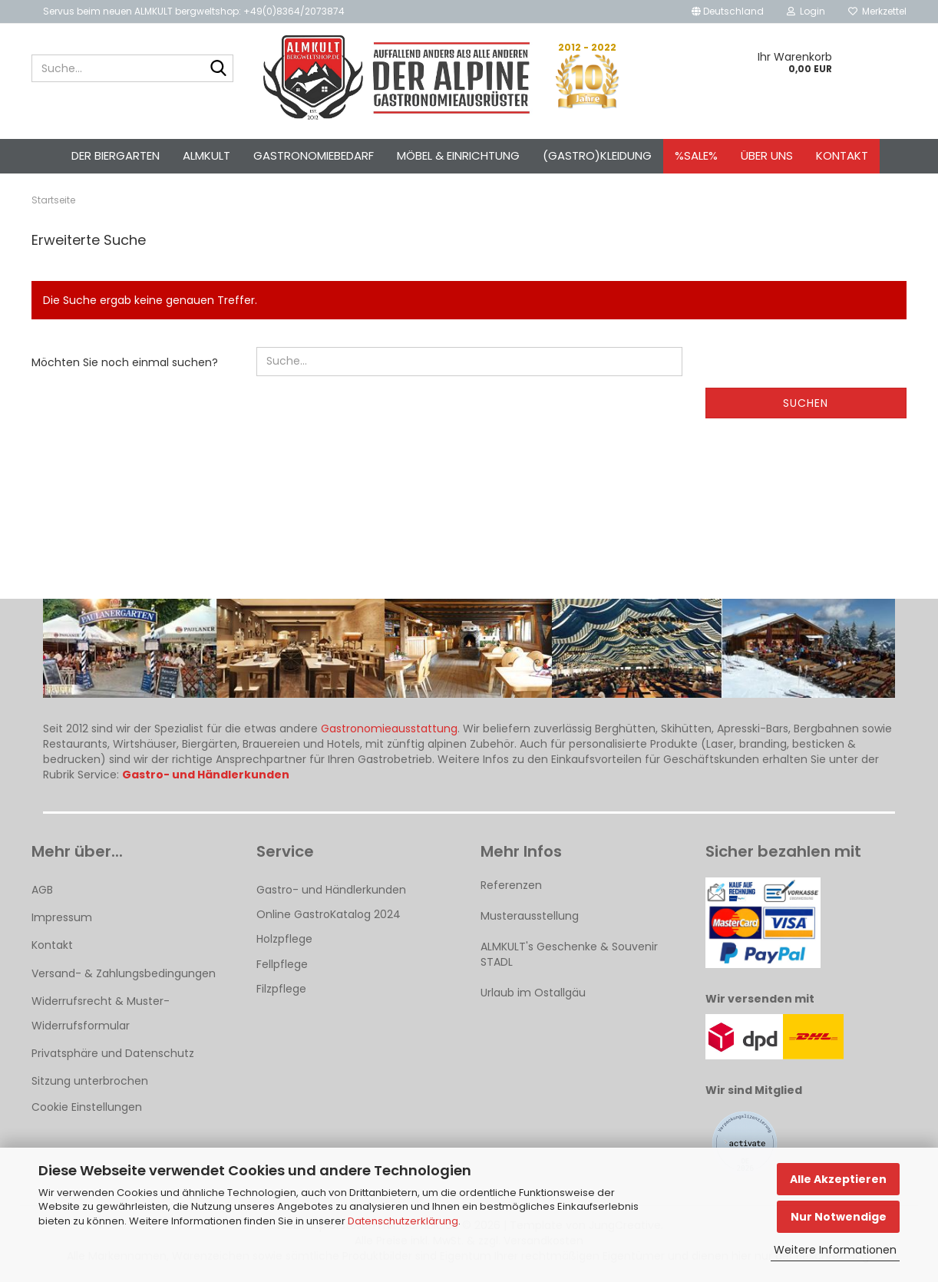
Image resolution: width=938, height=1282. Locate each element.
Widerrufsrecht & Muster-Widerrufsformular (100, 1013)
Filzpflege (281, 988)
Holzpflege (284, 939)
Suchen (805, 403)
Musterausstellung (530, 916)
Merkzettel (877, 11)
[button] (727, 11)
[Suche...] (218, 69)
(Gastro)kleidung (597, 155)
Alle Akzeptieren (838, 1179)
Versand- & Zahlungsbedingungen (123, 973)
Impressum (61, 917)
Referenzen (511, 885)
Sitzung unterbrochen (89, 1081)
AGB (42, 889)
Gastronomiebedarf (313, 155)
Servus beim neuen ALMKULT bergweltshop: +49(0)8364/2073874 (194, 11)
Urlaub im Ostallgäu (533, 992)
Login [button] (806, 11)
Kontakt (842, 155)
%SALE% (696, 155)
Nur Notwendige (839, 1216)
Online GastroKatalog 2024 (328, 914)
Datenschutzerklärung (403, 1221)
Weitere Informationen (835, 1249)
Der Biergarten (115, 155)
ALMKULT (206, 155)
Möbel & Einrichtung (458, 155)
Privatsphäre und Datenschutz (112, 1053)
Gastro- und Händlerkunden (331, 889)
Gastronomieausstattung (389, 728)
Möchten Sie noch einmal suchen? (124, 362)
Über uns (767, 155)
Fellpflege (282, 964)
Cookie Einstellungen (86, 1107)
